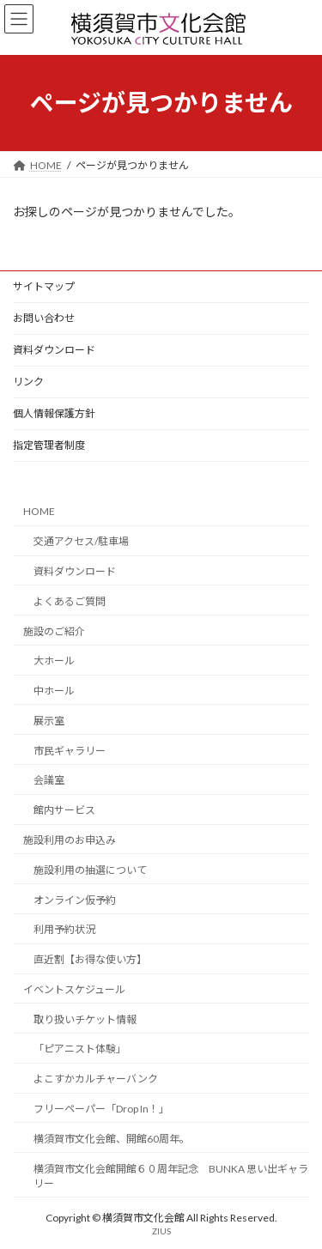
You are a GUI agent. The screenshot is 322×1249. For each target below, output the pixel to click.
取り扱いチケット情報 (85, 1018)
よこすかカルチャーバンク (95, 1078)
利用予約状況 (64, 929)
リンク (28, 381)
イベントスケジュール (74, 989)
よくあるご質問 (69, 601)
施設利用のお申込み (69, 840)
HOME (39, 511)
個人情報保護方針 (54, 413)
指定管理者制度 (49, 445)
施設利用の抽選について (90, 870)
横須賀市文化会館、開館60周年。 (111, 1138)
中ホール (54, 690)
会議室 (48, 779)
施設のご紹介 (54, 630)
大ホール (54, 660)
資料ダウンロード (54, 349)
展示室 (48, 720)
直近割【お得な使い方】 (90, 959)
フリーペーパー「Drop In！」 (101, 1108)
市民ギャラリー (69, 749)
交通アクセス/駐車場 (81, 541)
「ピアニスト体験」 (79, 1048)
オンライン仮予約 (74, 899)
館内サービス (64, 809)
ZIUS (161, 1231)
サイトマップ (44, 286)
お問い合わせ (44, 318)
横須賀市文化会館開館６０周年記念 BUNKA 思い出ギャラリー (170, 1175)
